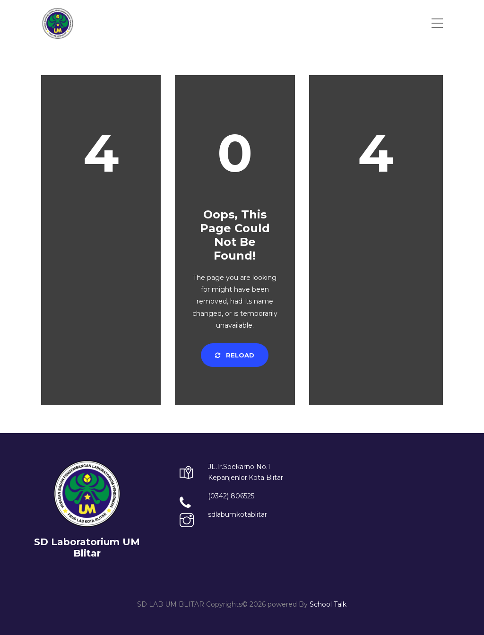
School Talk (328, 604)
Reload (234, 355)
